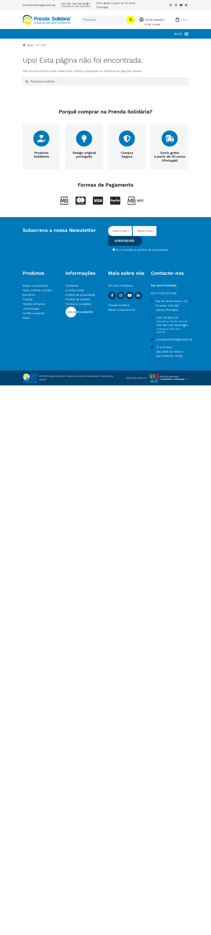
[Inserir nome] (120, 231)
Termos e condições (78, 304)
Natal (26, 318)
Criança (27, 299)
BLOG (178, 33)
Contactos (72, 285)
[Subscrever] (125, 241)
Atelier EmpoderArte (121, 309)
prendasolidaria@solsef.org (39, 5)
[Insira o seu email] (144, 231)
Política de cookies (77, 299)
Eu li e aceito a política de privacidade (142, 249)
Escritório (29, 295)
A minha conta (74, 290)
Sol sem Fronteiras (120, 285)
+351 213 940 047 (167, 317)
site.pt (42, 379)
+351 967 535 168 (76, 5)
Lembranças (31, 308)
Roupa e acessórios (35, 285)
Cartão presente (33, 313)
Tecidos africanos (34, 304)
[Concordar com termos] (114, 249)
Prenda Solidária (119, 305)
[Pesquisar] (103, 20)
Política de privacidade (80, 295)
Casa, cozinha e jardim (37, 290)
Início (30, 44)
